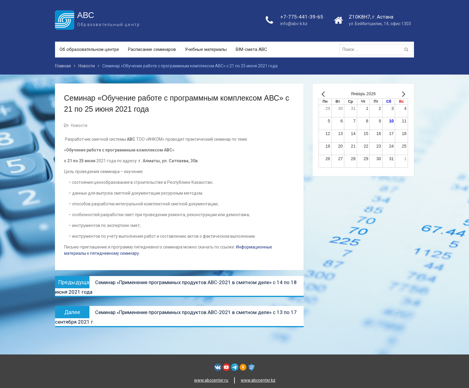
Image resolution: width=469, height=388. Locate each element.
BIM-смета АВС (251, 49)
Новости (79, 125)
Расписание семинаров (152, 49)
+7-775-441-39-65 (301, 17)
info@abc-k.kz (293, 23)
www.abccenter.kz (258, 380)
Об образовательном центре (89, 49)
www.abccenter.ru (211, 380)
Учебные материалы (206, 49)
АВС (85, 15)
